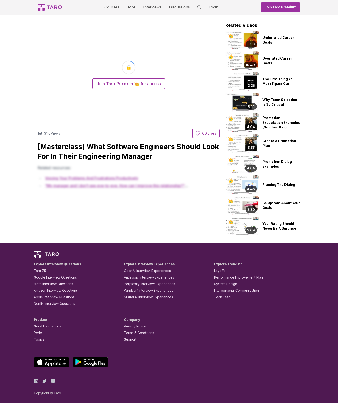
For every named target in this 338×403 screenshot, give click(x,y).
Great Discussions (46, 326)
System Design (224, 284)
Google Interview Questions (52, 277)
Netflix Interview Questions (52, 303)
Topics (38, 339)
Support (129, 339)
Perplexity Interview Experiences (146, 284)
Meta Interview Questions (51, 284)
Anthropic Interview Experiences (146, 277)
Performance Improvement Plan (235, 277)
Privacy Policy (133, 326)
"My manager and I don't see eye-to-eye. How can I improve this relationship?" (115, 186)
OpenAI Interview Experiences (144, 270)
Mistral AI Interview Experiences (146, 297)
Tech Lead (221, 297)
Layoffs (219, 270)
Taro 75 (39, 270)
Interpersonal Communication (234, 290)
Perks (37, 333)
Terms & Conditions (137, 333)
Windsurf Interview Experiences (145, 290)
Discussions (176, 7)
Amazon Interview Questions (53, 290)
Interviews (152, 7)
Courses (116, 7)
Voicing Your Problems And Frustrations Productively (91, 178)
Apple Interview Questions (51, 297)
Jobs (132, 7)
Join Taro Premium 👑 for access (128, 83)
